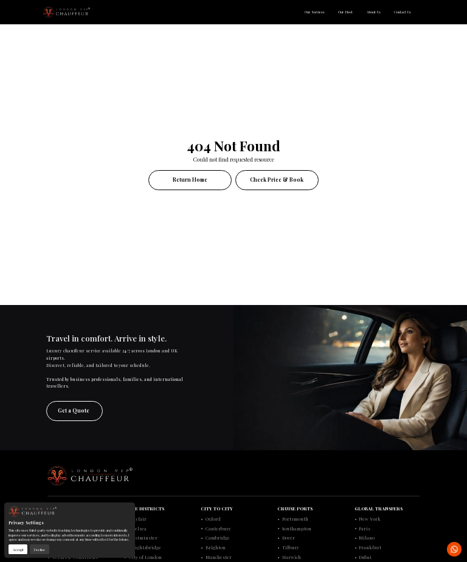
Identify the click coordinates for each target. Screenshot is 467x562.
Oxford (213, 519)
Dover (288, 538)
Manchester (219, 557)
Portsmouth (295, 519)
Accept (18, 549)
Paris (364, 529)
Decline (39, 549)
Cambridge (218, 538)
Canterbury (218, 529)
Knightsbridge (145, 547)
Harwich (291, 557)
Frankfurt (370, 547)
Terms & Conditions (75, 557)
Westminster (143, 538)
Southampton (296, 529)
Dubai (365, 557)
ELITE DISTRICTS (144, 508)
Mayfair (138, 519)
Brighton (216, 547)
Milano (367, 538)
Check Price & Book (276, 179)
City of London (145, 557)
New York (370, 519)
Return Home (190, 179)
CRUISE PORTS (295, 508)
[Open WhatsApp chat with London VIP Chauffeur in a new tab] (454, 549)
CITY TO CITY (217, 508)
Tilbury (290, 547)
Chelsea (138, 529)
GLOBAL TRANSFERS (379, 508)
